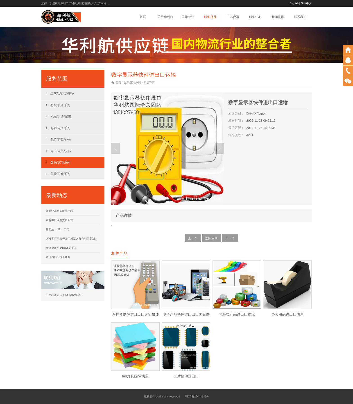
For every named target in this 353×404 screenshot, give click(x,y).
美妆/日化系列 (60, 174)
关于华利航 (165, 17)
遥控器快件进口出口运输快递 (135, 314)
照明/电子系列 (60, 128)
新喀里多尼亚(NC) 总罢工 (61, 247)
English (294, 3)
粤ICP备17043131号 (196, 396)
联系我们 (300, 17)
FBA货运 (232, 17)
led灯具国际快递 (135, 376)
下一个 (230, 238)
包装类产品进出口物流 (237, 314)
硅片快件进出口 (186, 376)
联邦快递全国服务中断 (59, 211)
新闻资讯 (278, 17)
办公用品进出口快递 (287, 314)
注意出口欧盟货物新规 (59, 220)
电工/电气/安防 (60, 151)
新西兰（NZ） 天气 (57, 229)
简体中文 (306, 3)
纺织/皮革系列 (60, 105)
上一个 (192, 238)
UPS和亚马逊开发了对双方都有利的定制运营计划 (76, 238)
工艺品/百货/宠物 (62, 93)
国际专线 (187, 17)
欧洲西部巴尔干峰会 (58, 257)
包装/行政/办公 (60, 139)
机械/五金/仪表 (60, 116)
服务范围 (210, 17)
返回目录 (211, 238)
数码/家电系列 (60, 162)
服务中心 (255, 17)
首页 (143, 17)
